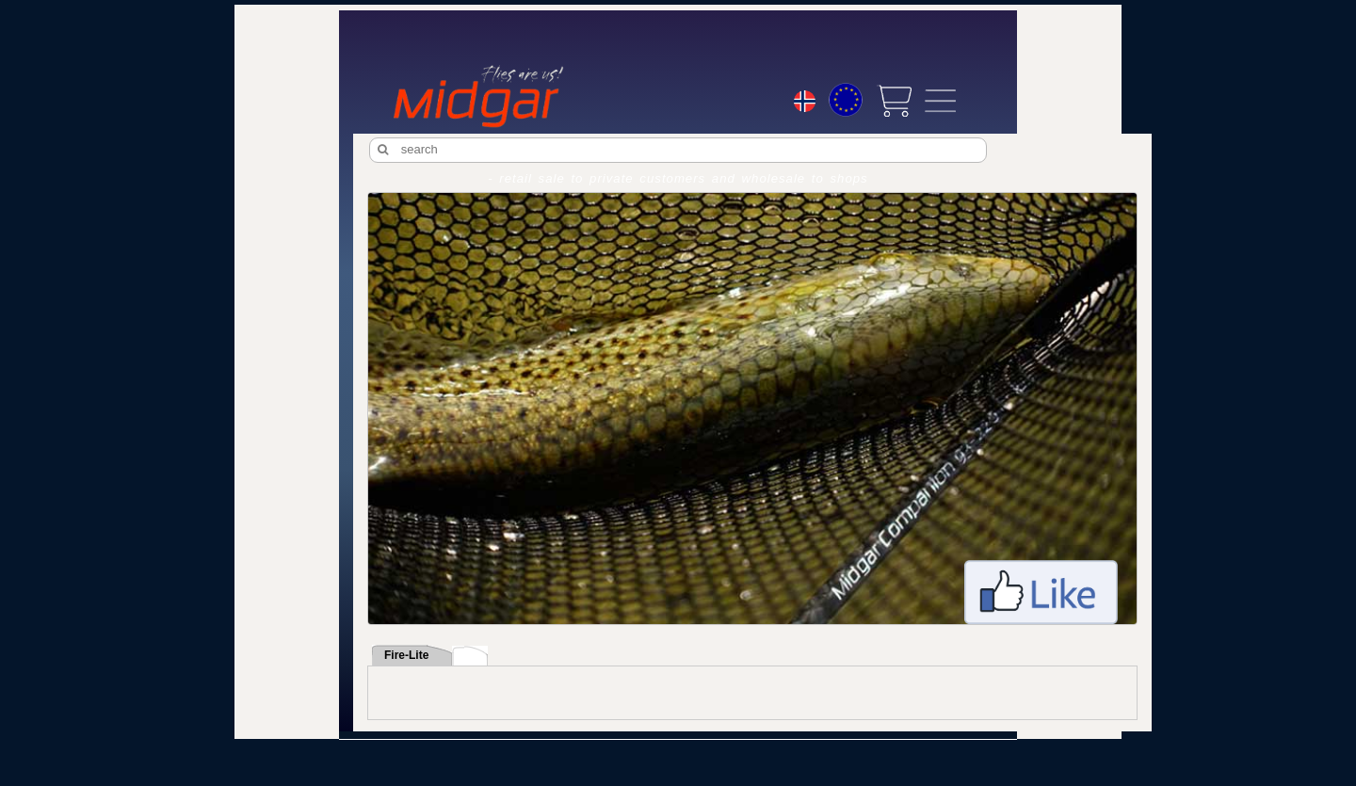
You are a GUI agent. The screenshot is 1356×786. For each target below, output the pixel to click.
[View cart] (894, 101)
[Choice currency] (846, 100)
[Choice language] (804, 103)
